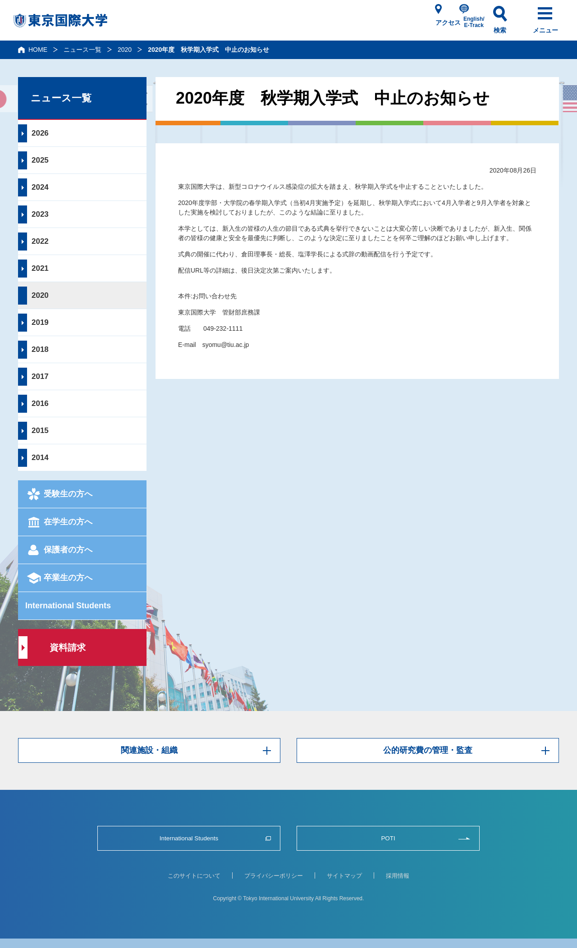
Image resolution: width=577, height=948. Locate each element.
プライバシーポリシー (273, 875)
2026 (40, 133)
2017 (40, 376)
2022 (40, 241)
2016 (40, 403)
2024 (40, 187)
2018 (40, 349)
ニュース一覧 (82, 49)
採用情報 (397, 875)
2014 (40, 457)
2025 (40, 160)
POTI (388, 838)
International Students (68, 605)
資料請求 (68, 647)
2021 (40, 268)
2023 (40, 214)
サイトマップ (344, 875)
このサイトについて (194, 875)
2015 (40, 430)
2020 (125, 49)
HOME (37, 49)
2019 (40, 322)
